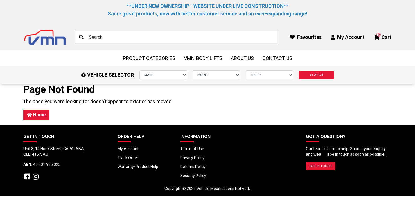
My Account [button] (348, 37)
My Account (128, 148)
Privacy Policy (192, 157)
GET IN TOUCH (321, 166)
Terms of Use (192, 148)
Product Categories (149, 58)
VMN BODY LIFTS (203, 58)
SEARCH (316, 75)
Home (36, 115)
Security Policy (193, 175)
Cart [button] (382, 36)
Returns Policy (193, 166)
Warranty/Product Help (138, 166)
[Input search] (176, 37)
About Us (242, 58)
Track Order (128, 157)
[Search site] (81, 37)
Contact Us (277, 58)
